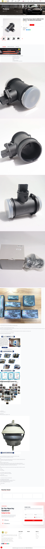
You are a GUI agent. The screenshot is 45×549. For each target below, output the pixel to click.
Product (4, 15)
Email (25, 517)
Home (2, 15)
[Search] (28, 1)
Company (35, 514)
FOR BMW (26, 27)
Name (25, 514)
